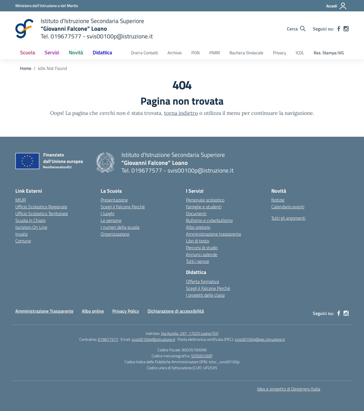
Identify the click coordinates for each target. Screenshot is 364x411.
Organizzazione (115, 234)
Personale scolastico (205, 199)
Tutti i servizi (197, 261)
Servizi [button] (52, 52)
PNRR (214, 52)
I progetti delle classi (205, 295)
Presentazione (114, 199)
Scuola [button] (27, 52)
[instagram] (346, 28)
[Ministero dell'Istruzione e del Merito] (46, 6)
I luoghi (107, 213)
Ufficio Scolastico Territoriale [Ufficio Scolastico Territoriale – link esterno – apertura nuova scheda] (41, 213)
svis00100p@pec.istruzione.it (260, 339)
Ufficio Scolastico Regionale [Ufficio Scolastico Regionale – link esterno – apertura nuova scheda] (41, 206)
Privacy (279, 52)
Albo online (93, 311)
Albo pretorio (198, 227)
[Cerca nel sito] (296, 28)
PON (195, 52)
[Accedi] (336, 6)
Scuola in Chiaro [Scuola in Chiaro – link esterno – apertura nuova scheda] (30, 220)
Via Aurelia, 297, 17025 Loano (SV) (189, 333)
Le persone (111, 220)
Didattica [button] (102, 52)
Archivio (174, 52)
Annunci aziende (201, 254)
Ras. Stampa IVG (329, 52)
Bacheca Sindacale (246, 52)
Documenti (196, 213)
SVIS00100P (201, 356)
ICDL (300, 52)
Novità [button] (76, 52)
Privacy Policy (125, 311)
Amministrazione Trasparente (44, 311)
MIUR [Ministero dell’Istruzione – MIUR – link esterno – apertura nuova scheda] (20, 199)
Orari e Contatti (144, 52)
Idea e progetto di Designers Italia (288, 388)
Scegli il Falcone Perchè (123, 206)
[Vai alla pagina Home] (25, 68)
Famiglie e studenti (204, 206)
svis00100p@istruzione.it (153, 339)
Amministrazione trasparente (213, 234)
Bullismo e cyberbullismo (209, 220)
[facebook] (338, 28)
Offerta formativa (202, 281)
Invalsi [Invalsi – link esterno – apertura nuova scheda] (21, 234)
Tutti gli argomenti (288, 218)
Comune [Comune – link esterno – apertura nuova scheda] (23, 240)
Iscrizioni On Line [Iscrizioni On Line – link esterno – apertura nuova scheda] (31, 227)
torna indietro (181, 113)
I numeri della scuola (120, 227)
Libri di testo (197, 240)
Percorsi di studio (202, 247)
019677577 (108, 339)
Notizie (277, 199)
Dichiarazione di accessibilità (176, 311)
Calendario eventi (287, 206)
